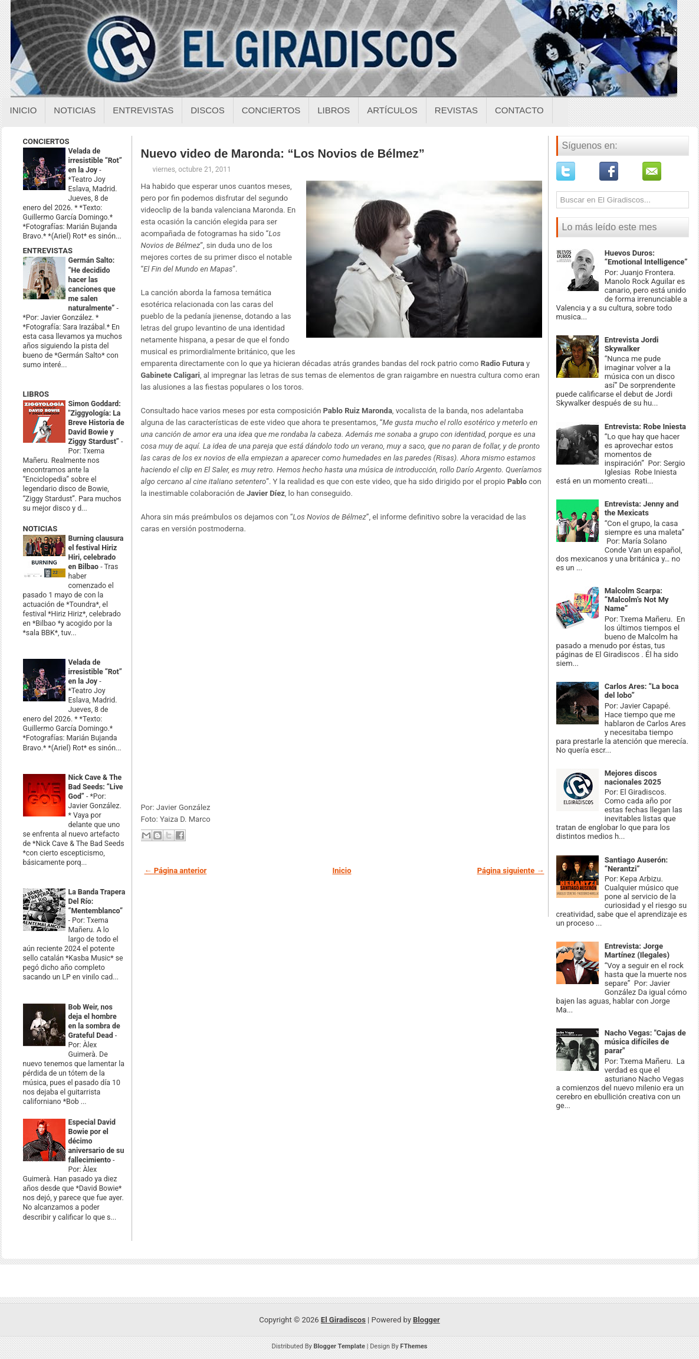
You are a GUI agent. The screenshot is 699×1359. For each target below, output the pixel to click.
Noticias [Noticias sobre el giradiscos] (75, 110)
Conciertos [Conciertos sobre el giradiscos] (271, 110)
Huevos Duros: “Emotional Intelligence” (646, 257)
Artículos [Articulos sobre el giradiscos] (392, 110)
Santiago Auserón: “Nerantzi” (636, 864)
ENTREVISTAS (48, 250)
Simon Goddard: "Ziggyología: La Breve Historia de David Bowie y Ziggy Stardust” (96, 423)
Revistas (456, 110)
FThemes (413, 1346)
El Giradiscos (343, 1319)
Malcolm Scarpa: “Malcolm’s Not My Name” (637, 599)
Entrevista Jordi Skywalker (632, 344)
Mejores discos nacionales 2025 (633, 777)
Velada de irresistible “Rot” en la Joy (95, 160)
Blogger (426, 1319)
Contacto (519, 110)
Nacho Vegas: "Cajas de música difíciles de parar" (645, 1041)
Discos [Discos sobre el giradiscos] (208, 110)
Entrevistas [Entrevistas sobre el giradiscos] (143, 110)
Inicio (23, 110)
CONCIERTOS (46, 141)
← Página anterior (176, 870)
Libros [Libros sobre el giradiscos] (333, 110)
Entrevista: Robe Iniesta (645, 426)
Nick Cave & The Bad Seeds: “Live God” (95, 787)
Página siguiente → (510, 870)
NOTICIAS (40, 528)
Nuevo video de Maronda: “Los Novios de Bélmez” (283, 153)
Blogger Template (339, 1346)
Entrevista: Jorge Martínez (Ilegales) (637, 950)
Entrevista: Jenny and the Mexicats (642, 508)
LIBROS (36, 394)
